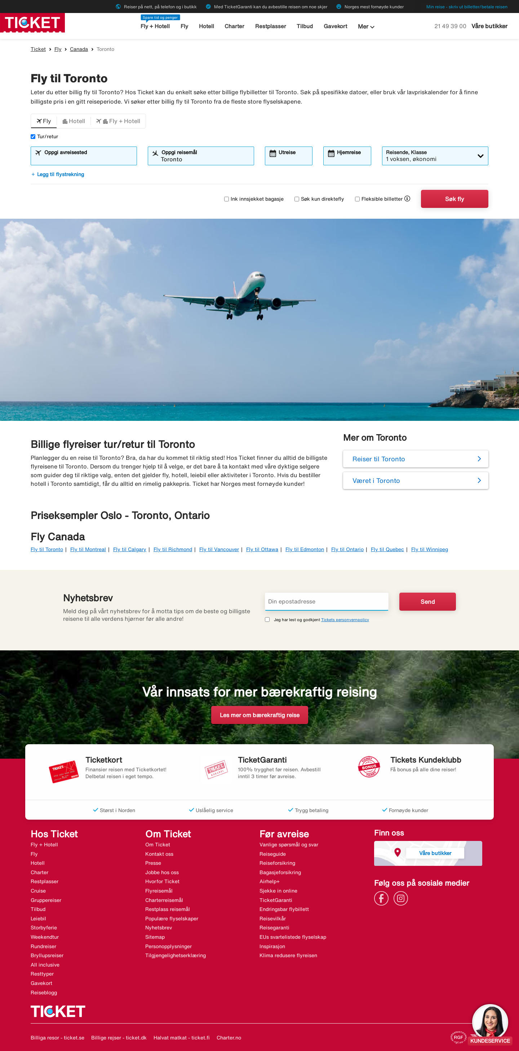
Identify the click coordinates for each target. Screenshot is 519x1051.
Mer (367, 27)
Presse (153, 862)
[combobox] (88, 159)
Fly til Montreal (88, 549)
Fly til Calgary (129, 549)
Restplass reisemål (167, 909)
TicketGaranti (276, 900)
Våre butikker (489, 26)
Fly (184, 26)
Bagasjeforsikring (280, 872)
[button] (44, 121)
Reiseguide (273, 853)
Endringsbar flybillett (284, 909)
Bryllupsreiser (47, 955)
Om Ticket (157, 844)
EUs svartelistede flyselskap (293, 936)
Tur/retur (44, 136)
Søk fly (454, 199)
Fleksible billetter (379, 198)
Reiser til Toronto (378, 458)
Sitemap (155, 936)
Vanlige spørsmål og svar (289, 844)
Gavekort (335, 26)
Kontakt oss (159, 853)
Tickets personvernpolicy (345, 620)
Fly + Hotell (155, 26)
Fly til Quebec (387, 549)
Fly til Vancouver (219, 549)
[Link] (383, 897)
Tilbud (305, 26)
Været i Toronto (376, 480)
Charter (234, 26)
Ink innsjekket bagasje (254, 198)
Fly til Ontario (347, 549)
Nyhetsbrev (158, 927)
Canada (79, 49)
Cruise (38, 890)
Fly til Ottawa (262, 549)
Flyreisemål (159, 890)
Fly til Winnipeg (429, 549)
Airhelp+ (270, 881)
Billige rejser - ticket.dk (119, 1037)
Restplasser (270, 26)
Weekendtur (45, 936)
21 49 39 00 (451, 26)
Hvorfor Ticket (162, 881)
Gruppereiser (46, 900)
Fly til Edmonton (304, 549)
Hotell (206, 26)
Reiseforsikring (277, 862)
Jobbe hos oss (162, 872)
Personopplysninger (168, 946)
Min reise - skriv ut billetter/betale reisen (466, 6)
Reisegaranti (274, 927)
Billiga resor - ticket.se (57, 1037)
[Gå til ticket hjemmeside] (32, 22)
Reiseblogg (44, 992)
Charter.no (229, 1037)
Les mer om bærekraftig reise (260, 715)
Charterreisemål (164, 900)
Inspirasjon (272, 946)
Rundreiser (43, 946)
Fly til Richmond (173, 549)
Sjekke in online (278, 890)
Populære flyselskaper (171, 918)
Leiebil (38, 918)
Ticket (38, 49)
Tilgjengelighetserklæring (175, 955)
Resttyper (42, 973)
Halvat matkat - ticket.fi (182, 1037)
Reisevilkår (273, 918)
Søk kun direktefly (319, 198)
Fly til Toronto (47, 549)
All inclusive (45, 964)
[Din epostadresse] (327, 602)
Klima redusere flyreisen (288, 955)
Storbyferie (44, 927)
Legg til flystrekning (57, 174)
